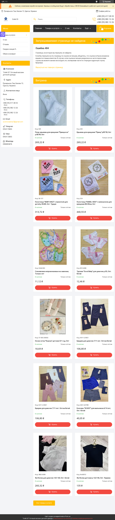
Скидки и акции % (9, 49)
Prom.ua (67, 516)
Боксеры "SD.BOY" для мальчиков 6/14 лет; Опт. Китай (94, 409)
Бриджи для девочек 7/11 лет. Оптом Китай (94, 341)
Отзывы (6, 44)
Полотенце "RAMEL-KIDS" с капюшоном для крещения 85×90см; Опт (94, 203)
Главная (38, 28)
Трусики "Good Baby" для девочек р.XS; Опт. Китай (94, 272)
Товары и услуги (52, 28)
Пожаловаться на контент (62, 518)
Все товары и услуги (44, 503)
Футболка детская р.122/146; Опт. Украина (93, 478)
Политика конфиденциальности (82, 518)
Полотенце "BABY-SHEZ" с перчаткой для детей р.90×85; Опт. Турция (51, 203)
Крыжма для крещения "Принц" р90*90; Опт (94, 132)
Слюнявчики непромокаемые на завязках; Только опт (52, 272)
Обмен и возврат (9, 54)
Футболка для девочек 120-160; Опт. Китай (52, 478)
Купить (54, 148)
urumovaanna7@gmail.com (13, 122)
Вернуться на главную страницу (49, 67)
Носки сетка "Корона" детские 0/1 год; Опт (52, 341)
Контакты (77, 28)
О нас (67, 28)
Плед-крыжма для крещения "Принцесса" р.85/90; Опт (52, 133)
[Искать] (34, 19)
